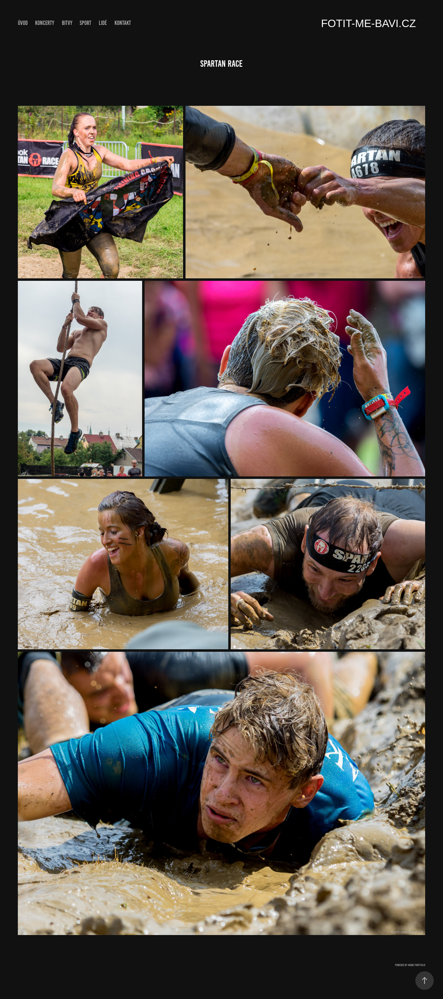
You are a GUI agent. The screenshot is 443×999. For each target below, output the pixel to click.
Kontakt (122, 23)
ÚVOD (23, 23)
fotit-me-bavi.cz (368, 23)
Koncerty (44, 23)
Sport (85, 23)
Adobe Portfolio (416, 965)
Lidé (103, 23)
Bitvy (67, 23)
